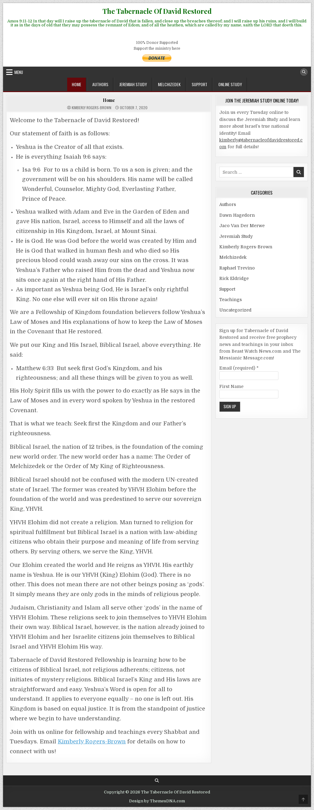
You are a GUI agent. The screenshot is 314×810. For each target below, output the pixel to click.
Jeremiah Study (133, 84)
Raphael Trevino (237, 267)
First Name (231, 386)
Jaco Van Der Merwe (242, 225)
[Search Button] (304, 72)
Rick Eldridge (234, 278)
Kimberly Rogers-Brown (91, 108)
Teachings (230, 299)
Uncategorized (235, 310)
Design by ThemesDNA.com (157, 801)
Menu (18, 72)
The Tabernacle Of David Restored (157, 11)
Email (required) (238, 368)
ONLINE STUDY (230, 84)
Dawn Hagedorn (237, 215)
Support (199, 84)
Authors (100, 84)
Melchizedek (169, 84)
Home (76, 84)
